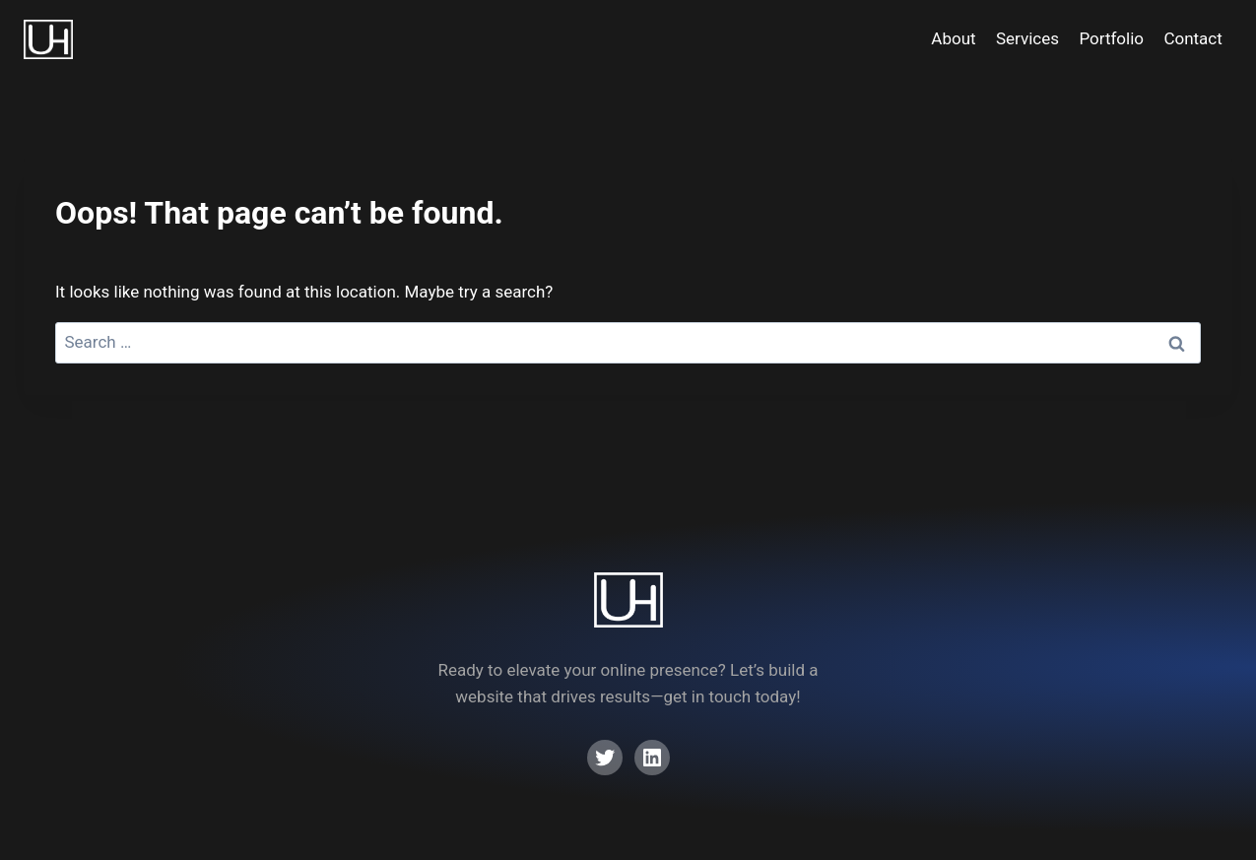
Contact (1192, 38)
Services (1027, 38)
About (953, 38)
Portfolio (1111, 38)
